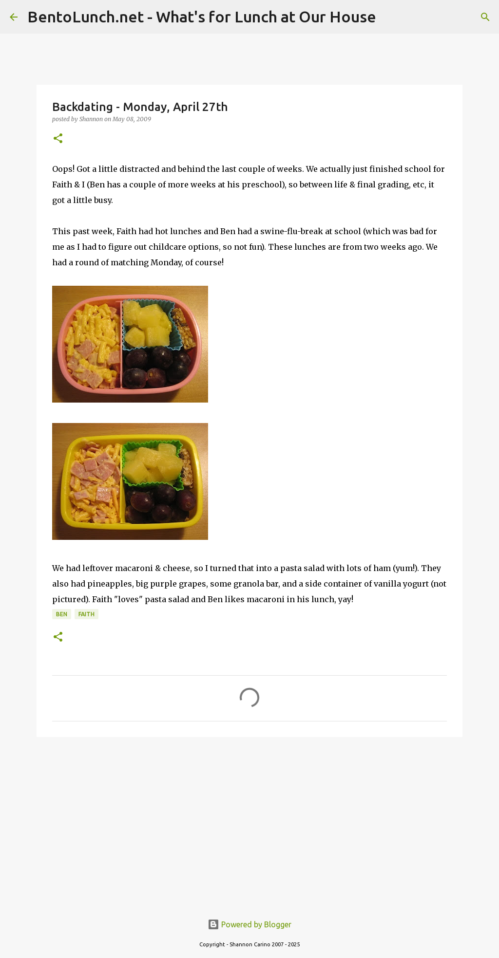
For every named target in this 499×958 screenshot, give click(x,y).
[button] (58, 139)
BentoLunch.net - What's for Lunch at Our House (201, 16)
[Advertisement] (249, 820)
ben (61, 614)
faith (86, 614)
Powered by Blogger (249, 924)
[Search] (485, 17)
